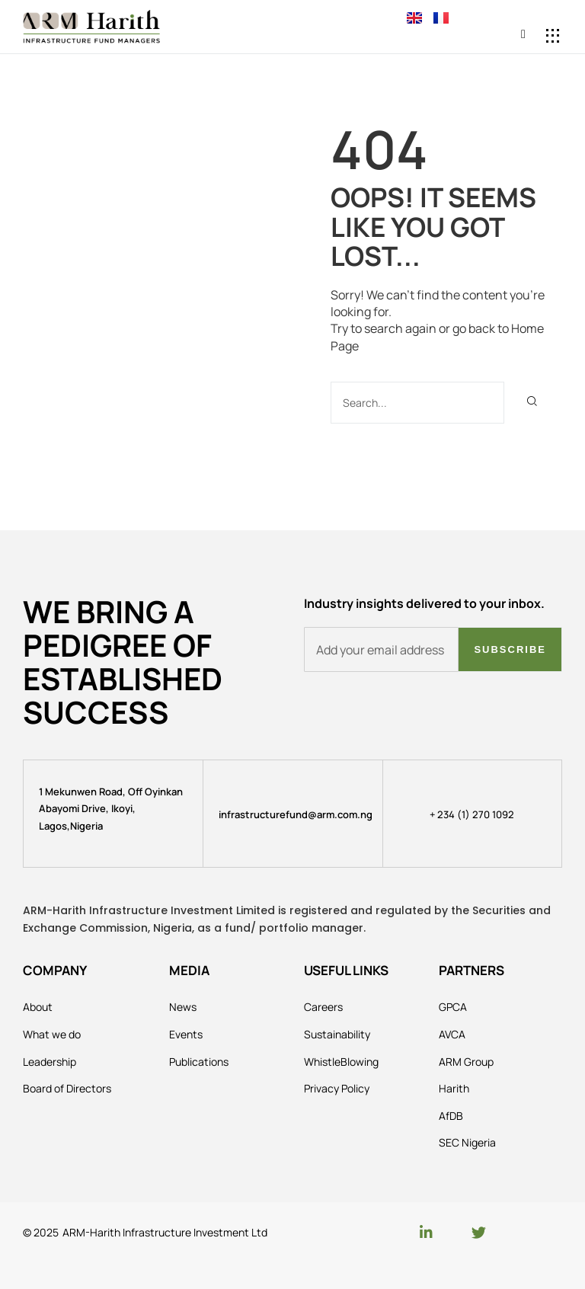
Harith (454, 1088)
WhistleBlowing (341, 1061)
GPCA (453, 1007)
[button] (552, 35)
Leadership (49, 1061)
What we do (52, 1034)
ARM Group (466, 1061)
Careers (323, 1007)
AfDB (451, 1115)
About (38, 1007)
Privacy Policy (336, 1088)
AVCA (452, 1034)
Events (186, 1034)
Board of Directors (67, 1088)
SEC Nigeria (467, 1142)
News (183, 1007)
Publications (199, 1061)
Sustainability (337, 1034)
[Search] (531, 403)
